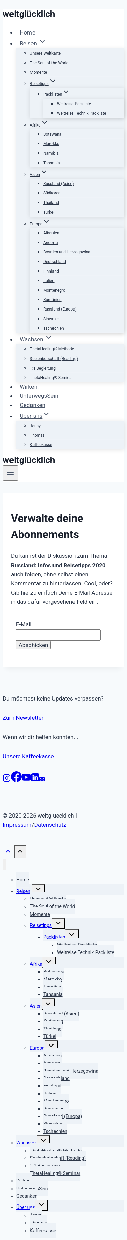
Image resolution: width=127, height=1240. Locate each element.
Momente (38, 72)
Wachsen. (26, 1142)
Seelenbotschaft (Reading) (54, 358)
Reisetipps (41, 925)
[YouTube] (26, 780)
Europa (37, 1048)
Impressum (17, 824)
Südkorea (51, 193)
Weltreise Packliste (74, 103)
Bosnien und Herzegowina (66, 252)
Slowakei (51, 319)
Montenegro (54, 290)
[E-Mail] (42, 780)
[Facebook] (16, 780)
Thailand (51, 202)
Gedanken (32, 404)
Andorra (50, 242)
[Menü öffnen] (10, 472)
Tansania (51, 163)
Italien (49, 280)
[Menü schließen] (4, 864)
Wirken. (29, 386)
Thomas (37, 435)
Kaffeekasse (41, 444)
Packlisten (54, 937)
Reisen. (24, 891)
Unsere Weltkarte (45, 53)
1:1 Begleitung (43, 368)
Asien (36, 1006)
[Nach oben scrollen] (8, 854)
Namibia (51, 153)
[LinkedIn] (35, 780)
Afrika (36, 964)
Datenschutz (50, 824)
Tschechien (53, 328)
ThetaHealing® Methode (52, 349)
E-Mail (24, 624)
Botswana (52, 134)
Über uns (25, 1207)
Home (27, 32)
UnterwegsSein (39, 395)
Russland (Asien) (58, 183)
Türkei (49, 212)
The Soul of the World (49, 63)
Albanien (51, 233)
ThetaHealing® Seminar (51, 377)
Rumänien (52, 299)
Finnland (51, 271)
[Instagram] (7, 780)
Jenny (35, 425)
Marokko (51, 143)
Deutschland (54, 261)
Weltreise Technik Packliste (81, 113)
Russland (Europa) (60, 309)
